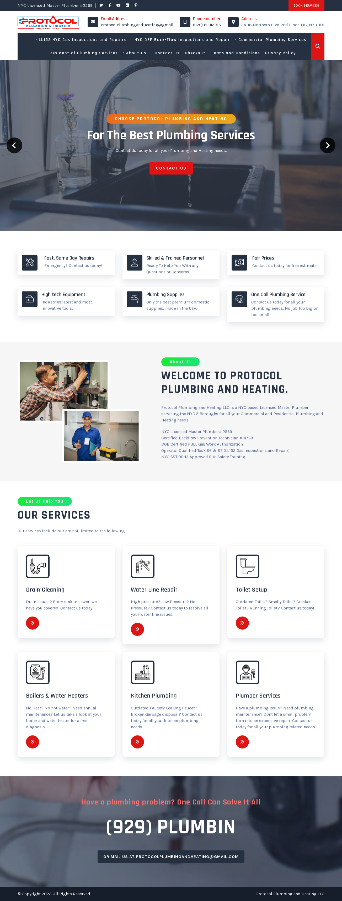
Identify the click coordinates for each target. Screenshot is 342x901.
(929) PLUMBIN (207, 24)
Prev (14, 145)
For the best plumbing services (171, 135)
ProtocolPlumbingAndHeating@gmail (137, 24)
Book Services (306, 5)
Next (327, 145)
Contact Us (171, 170)
